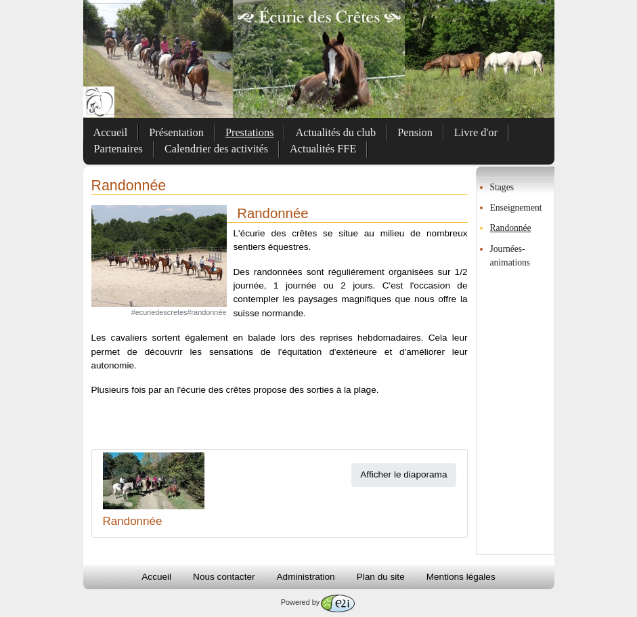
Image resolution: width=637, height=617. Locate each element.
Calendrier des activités (216, 148)
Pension (415, 132)
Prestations (249, 132)
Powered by (318, 602)
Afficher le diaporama (403, 474)
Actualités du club (335, 132)
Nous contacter (224, 577)
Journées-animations (510, 256)
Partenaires (118, 148)
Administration (306, 577)
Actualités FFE (323, 148)
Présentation (176, 132)
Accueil (110, 132)
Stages (502, 187)
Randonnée (510, 228)
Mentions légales (461, 577)
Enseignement (516, 208)
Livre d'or (476, 132)
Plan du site (381, 577)
